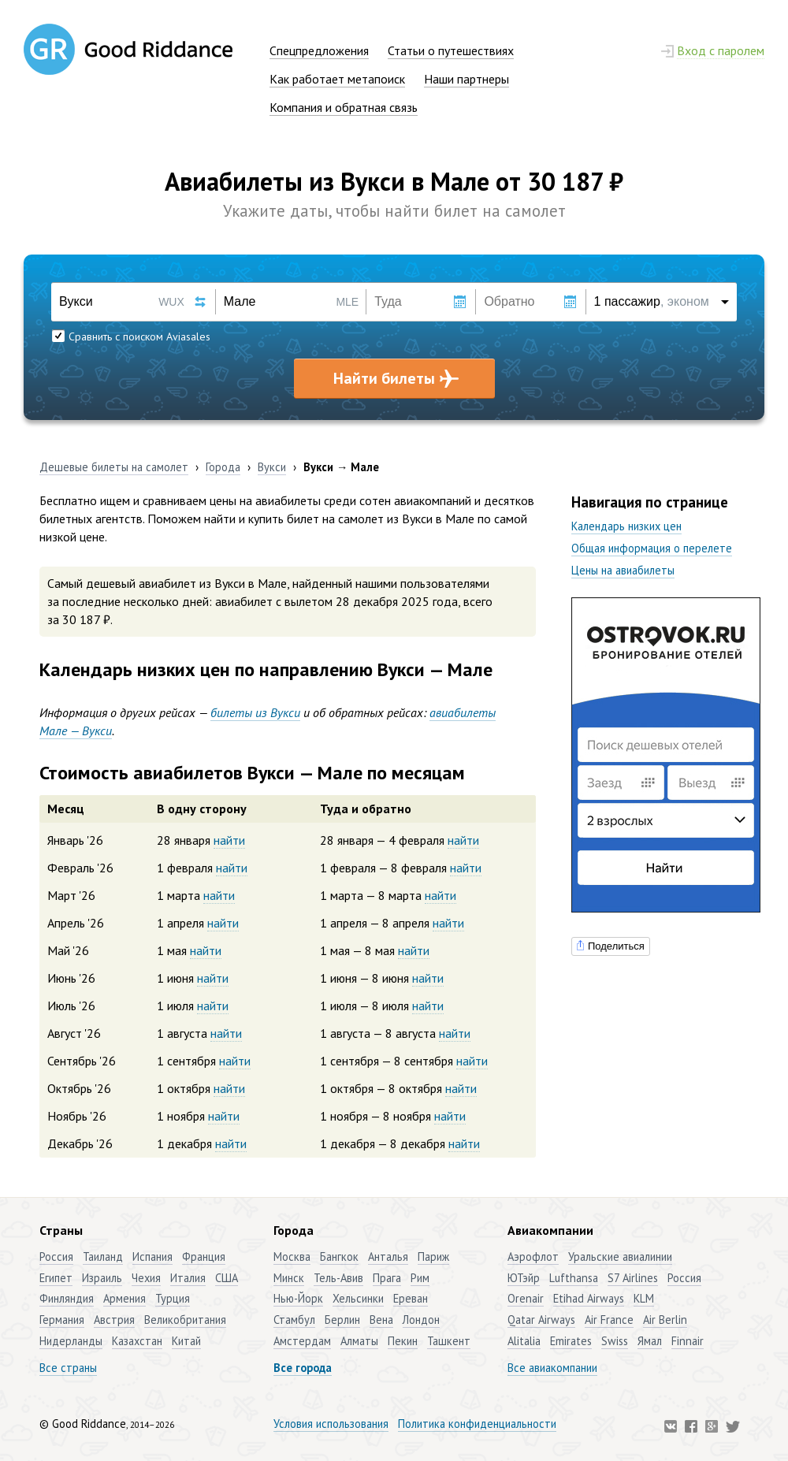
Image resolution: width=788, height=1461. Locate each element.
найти (229, 840)
